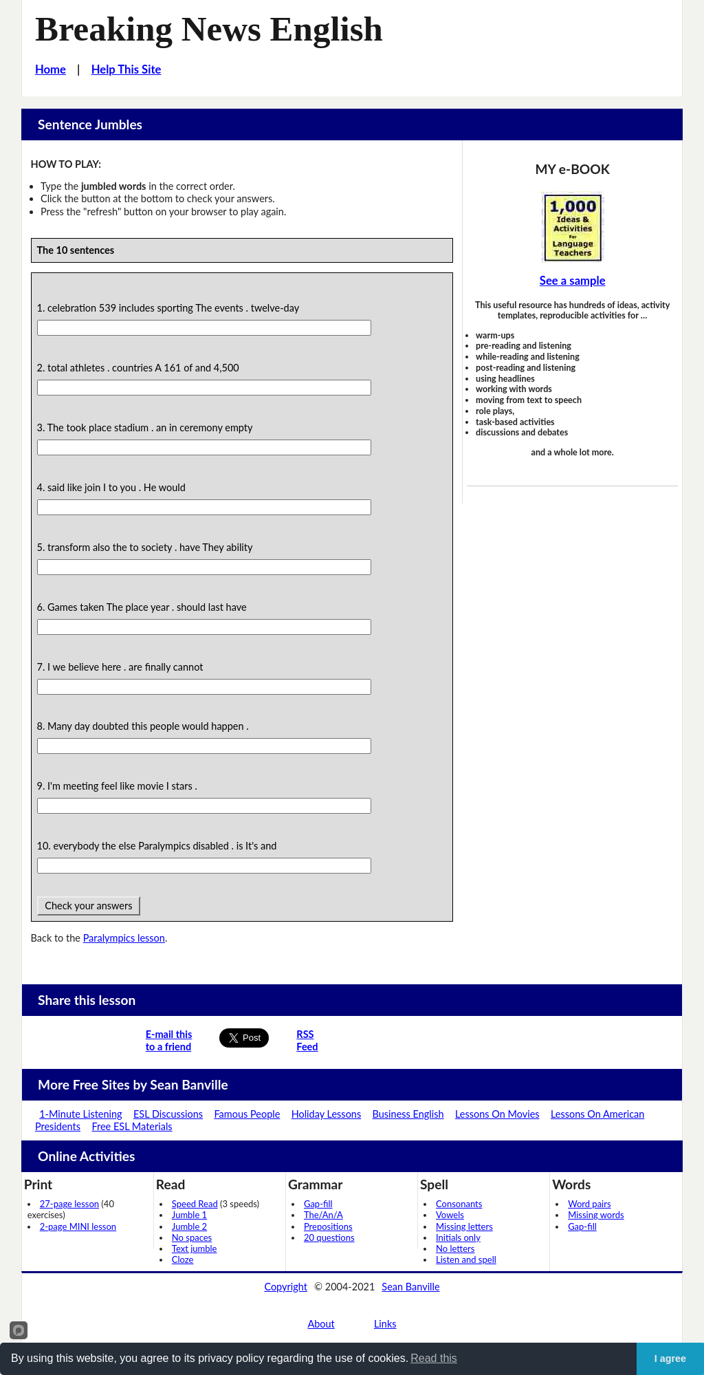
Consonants (459, 1203)
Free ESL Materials (131, 1126)
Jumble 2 (189, 1226)
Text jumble (194, 1248)
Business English (408, 1114)
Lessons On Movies (497, 1114)
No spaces (192, 1237)
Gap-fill (318, 1203)
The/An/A (323, 1214)
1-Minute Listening (80, 1114)
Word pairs (589, 1203)
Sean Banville (410, 1286)
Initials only (458, 1237)
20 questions (329, 1237)
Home (50, 69)
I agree (670, 1358)
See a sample (573, 281)
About (320, 1324)
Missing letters (464, 1226)
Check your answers (89, 905)
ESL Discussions (168, 1114)
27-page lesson (69, 1203)
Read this (433, 1358)
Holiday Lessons (327, 1114)
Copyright (285, 1286)
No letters (455, 1248)
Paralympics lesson (124, 938)
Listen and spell (466, 1259)
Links (385, 1324)
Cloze (183, 1259)
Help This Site (126, 69)
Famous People (247, 1114)
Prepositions (328, 1226)
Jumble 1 (189, 1214)
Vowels (450, 1214)
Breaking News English (209, 29)
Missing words (596, 1214)
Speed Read (195, 1203)
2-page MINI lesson (78, 1226)
